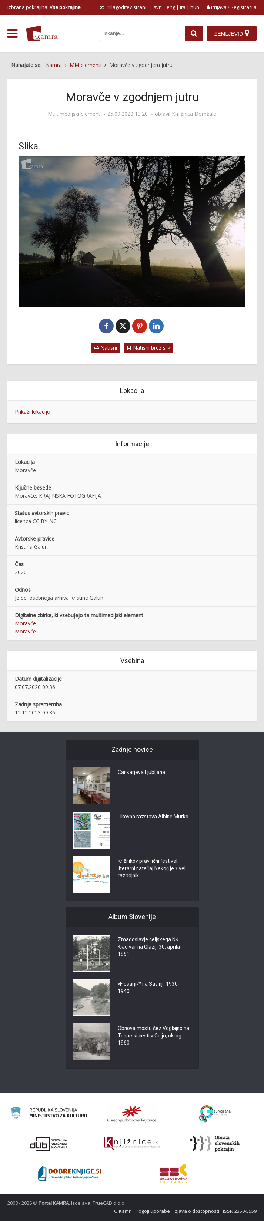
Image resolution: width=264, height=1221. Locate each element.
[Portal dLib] (49, 1143)
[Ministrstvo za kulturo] (49, 1114)
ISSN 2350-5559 (240, 1211)
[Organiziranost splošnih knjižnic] (132, 1113)
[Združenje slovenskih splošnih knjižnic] (132, 1143)
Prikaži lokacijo (32, 411)
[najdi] (194, 33)
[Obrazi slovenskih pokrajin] (215, 1143)
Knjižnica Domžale (194, 114)
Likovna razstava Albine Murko (153, 817)
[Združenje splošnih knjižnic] (173, 1173)
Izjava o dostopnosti (196, 1211)
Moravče (25, 623)
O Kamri (123, 1211)
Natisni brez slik (148, 347)
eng (171, 7)
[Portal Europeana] (215, 1113)
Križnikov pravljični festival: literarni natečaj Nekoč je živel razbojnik (152, 869)
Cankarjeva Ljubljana (142, 773)
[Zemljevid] (232, 33)
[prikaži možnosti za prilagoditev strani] (123, 7)
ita (183, 7)
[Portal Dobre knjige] (69, 1173)
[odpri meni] (12, 34)
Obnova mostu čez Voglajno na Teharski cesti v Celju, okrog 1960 (154, 1036)
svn (158, 7)
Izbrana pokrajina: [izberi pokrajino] (44, 7)
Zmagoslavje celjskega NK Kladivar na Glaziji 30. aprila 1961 (149, 947)
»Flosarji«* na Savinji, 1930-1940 (149, 988)
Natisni (105, 347)
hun (194, 7)
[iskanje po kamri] (142, 33)
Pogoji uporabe (153, 1211)
